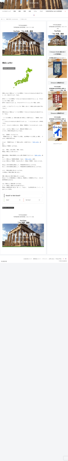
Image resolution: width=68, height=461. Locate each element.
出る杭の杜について (28, 258)
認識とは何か (38, 155)
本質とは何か (36, 142)
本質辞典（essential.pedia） (8, 207)
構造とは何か (28, 159)
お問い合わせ (51, 258)
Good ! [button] (13, 200)
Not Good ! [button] (33, 200)
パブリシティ (44, 258)
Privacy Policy (58, 258)
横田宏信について (37, 258)
